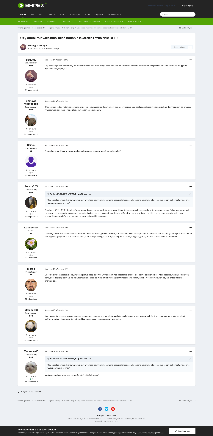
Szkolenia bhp (52, 48)
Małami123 (31, 310)
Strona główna (114, 14)
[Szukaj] (174, 14)
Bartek (31, 145)
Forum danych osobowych (89, 21)
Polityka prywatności (106, 415)
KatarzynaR (31, 227)
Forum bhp (37, 21)
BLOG (87, 14)
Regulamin (99, 14)
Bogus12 (45, 45)
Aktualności (23, 21)
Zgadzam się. (182, 431)
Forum (23, 15)
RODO (62, 14)
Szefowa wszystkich (31, 102)
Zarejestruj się (187, 5)
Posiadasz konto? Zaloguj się (161, 5)
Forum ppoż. (52, 21)
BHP (32, 14)
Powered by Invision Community (106, 421)
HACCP (52, 14)
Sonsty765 (31, 186)
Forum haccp (67, 21)
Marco (31, 268)
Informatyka (75, 14)
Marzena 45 (31, 351)
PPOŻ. (41, 14)
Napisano (56, 60)
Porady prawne (134, 21)
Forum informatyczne (114, 21)
